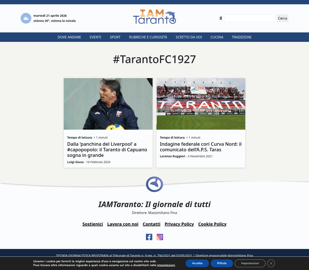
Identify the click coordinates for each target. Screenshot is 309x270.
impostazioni (166, 265)
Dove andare (69, 37)
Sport (115, 37)
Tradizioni (241, 37)
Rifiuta (222, 263)
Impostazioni (250, 263)
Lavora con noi (122, 224)
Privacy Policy (179, 224)
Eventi (95, 37)
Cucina (217, 37)
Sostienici (92, 224)
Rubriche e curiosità (148, 37)
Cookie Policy (212, 224)
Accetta (197, 263)
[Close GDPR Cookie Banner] (271, 263)
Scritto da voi (189, 37)
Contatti (151, 224)
